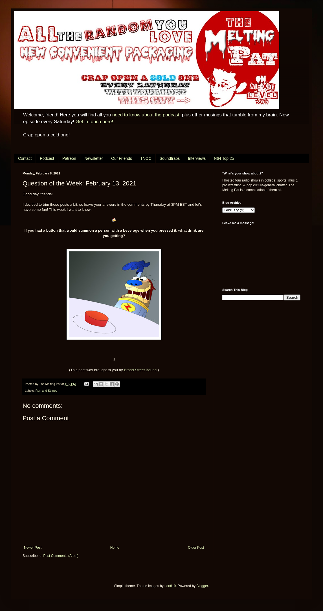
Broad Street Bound (140, 370)
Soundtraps (170, 158)
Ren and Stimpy (46, 390)
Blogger (202, 586)
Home (114, 548)
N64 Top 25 (224, 158)
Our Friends (121, 158)
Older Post (196, 548)
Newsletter (93, 158)
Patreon (69, 158)
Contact (25, 158)
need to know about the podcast (145, 115)
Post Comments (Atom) (60, 556)
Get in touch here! (94, 121)
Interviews (197, 158)
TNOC (145, 158)
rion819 (170, 586)
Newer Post (32, 548)
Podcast (47, 158)
